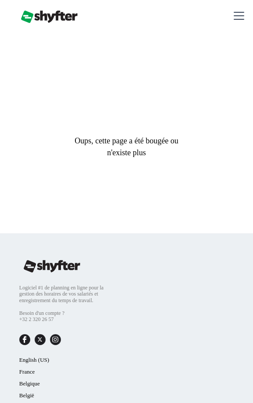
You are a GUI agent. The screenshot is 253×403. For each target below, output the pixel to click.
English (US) (34, 360)
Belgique (29, 383)
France (27, 371)
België (26, 395)
